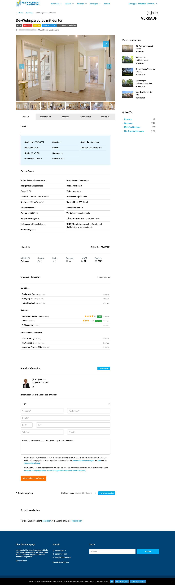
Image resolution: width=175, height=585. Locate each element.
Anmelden (142, 4)
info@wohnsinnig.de (63, 557)
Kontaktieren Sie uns (61, 562)
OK (112, 581)
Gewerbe (128, 119)
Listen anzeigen (104, 368)
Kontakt (107, 4)
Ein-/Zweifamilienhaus (134, 131)
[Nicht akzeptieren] (172, 581)
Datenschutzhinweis (138, 581)
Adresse (65, 117)
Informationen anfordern (33, 478)
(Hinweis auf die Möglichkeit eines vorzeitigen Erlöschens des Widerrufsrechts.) (55, 470)
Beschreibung (45, 117)
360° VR (37, 25)
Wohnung (29, 13)
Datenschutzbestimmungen (83, 460)
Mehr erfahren (21, 561)
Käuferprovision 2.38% (67, 25)
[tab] (106, 44)
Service (68, 4)
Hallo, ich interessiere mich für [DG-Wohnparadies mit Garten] (65, 446)
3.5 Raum (46, 25)
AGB (99, 460)
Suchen (148, 551)
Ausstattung (85, 117)
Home (21, 13)
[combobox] (85, 493)
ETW (54, 25)
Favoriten (152, 4)
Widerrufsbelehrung (32, 463)
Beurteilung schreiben (107, 493)
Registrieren (77, 521)
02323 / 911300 (41, 382)
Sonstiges (94, 4)
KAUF (19, 25)
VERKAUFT (27, 25)
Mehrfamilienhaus (132, 127)
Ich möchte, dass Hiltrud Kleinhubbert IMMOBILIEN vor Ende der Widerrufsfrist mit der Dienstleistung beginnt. (65, 469)
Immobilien (55, 4)
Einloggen (133, 4)
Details (26, 117)
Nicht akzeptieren (122, 581)
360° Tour (105, 117)
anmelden (46, 521)
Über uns (80, 4)
